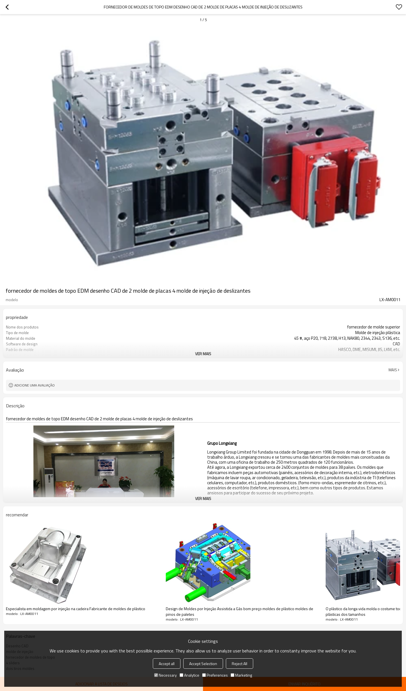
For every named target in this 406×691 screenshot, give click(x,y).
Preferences (215, 675)
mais (393, 370)
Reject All (239, 663)
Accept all (167, 663)
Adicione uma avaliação (34, 385)
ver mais (203, 354)
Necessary (165, 675)
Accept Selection (203, 663)
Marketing (241, 675)
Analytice (189, 675)
